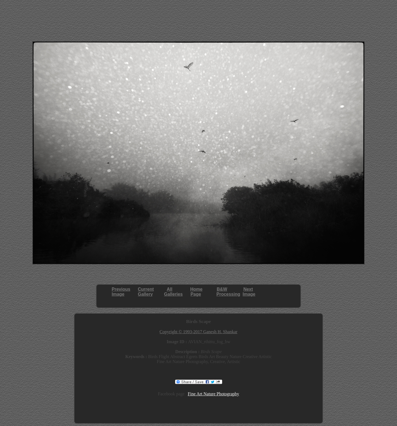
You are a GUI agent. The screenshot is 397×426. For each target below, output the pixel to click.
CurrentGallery (146, 292)
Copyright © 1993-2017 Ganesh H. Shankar (198, 331)
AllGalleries (173, 292)
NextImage (249, 292)
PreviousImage (121, 292)
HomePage (196, 292)
